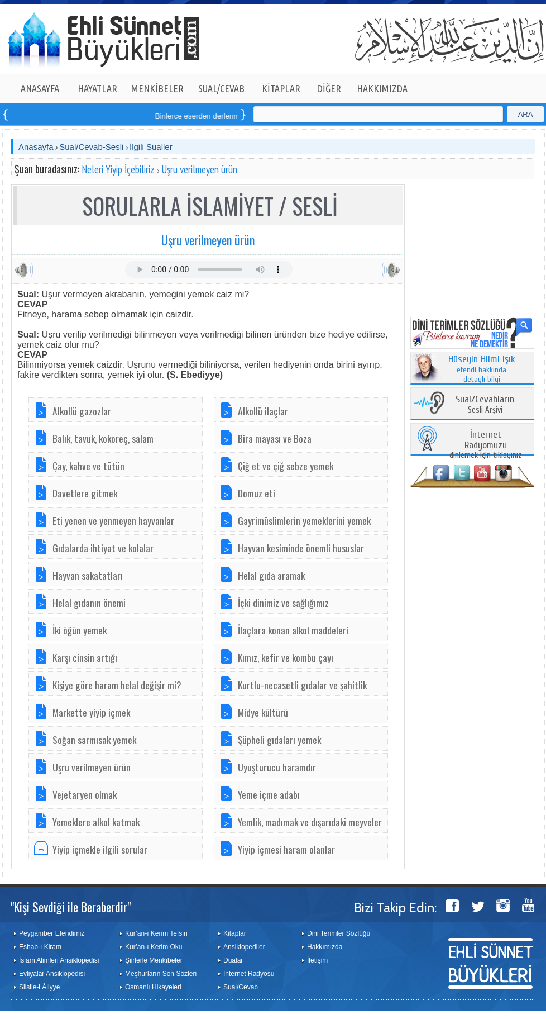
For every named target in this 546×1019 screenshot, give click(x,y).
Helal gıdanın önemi (89, 602)
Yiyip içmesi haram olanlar (286, 849)
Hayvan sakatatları (87, 575)
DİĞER (329, 88)
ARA (525, 114)
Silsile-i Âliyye (39, 987)
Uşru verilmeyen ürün (199, 169)
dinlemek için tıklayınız (485, 445)
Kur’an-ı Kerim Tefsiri (156, 933)
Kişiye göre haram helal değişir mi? (116, 684)
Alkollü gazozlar (81, 411)
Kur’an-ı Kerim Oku (153, 947)
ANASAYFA (40, 88)
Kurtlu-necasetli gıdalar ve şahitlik (302, 684)
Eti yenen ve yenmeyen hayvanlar (113, 520)
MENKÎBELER (157, 88)
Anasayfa (36, 146)
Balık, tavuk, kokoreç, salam (103, 438)
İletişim (317, 960)
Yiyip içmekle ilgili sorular (99, 849)
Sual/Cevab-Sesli (91, 146)
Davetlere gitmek (84, 493)
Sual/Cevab (240, 987)
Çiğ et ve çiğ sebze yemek (285, 465)
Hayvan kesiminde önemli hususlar (301, 548)
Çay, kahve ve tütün (88, 465)
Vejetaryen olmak (84, 794)
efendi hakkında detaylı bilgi (481, 369)
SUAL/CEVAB (221, 88)
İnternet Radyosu (248, 974)
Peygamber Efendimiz (51, 933)
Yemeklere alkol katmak (96, 821)
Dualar (233, 960)
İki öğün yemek (79, 630)
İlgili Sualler (151, 146)
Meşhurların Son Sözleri (161, 974)
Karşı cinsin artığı (84, 657)
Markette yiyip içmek (91, 712)
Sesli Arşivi (485, 405)
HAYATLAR (97, 88)
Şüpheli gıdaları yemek (279, 739)
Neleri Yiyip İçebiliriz (118, 169)
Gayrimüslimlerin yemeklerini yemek (304, 520)
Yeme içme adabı (269, 794)
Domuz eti (256, 493)
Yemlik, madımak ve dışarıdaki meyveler (310, 821)
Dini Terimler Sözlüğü (338, 933)
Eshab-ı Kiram (40, 947)
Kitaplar (234, 933)
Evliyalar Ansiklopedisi (52, 974)
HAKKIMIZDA (382, 88)
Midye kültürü (263, 712)
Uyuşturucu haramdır (277, 767)
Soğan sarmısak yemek (94, 739)
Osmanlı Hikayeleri (153, 987)
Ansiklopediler (244, 947)
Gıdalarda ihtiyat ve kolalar (103, 548)
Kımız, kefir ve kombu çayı (285, 657)
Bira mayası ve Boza (275, 438)
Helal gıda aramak (271, 575)
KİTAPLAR (281, 88)
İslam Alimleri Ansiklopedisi (59, 960)
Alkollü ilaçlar (263, 411)
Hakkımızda (324, 947)
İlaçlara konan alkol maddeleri (293, 630)
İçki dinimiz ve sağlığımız (283, 602)
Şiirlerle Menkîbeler (154, 960)
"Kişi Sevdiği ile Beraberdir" (71, 907)
